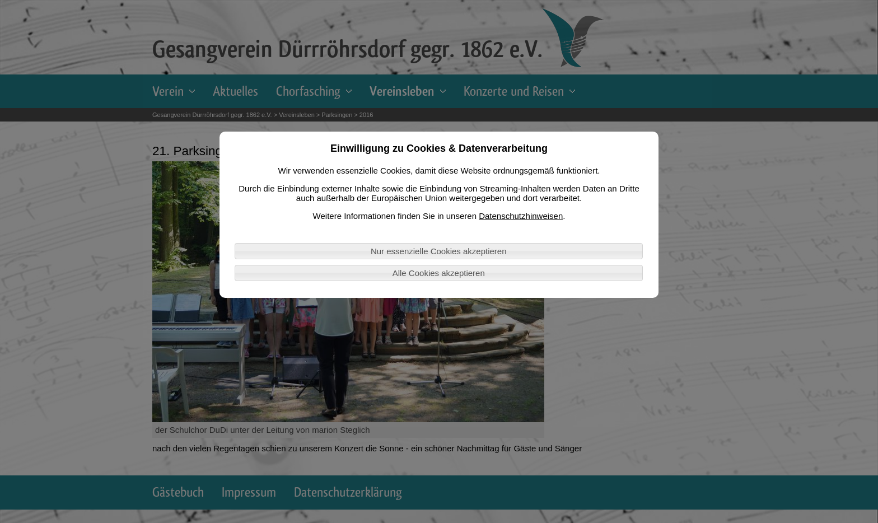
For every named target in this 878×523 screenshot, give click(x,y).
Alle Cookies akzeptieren (439, 273)
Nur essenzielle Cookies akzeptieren (439, 251)
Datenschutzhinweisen (521, 216)
